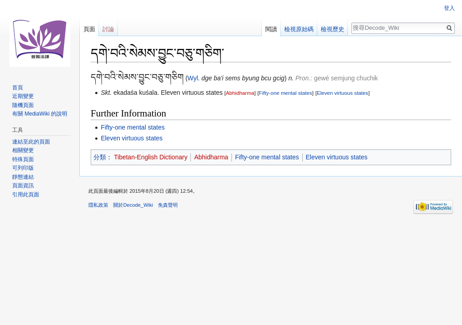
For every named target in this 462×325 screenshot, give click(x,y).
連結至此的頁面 (31, 142)
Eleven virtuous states (342, 93)
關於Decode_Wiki (133, 205)
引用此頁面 (25, 194)
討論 (108, 29)
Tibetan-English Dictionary (151, 157)
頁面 (89, 29)
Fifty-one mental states (285, 93)
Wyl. (194, 78)
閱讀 (271, 29)
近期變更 (23, 96)
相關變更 (23, 150)
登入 (449, 8)
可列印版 (23, 168)
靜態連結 (23, 177)
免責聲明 (168, 205)
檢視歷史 (332, 29)
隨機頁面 (23, 105)
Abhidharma (240, 93)
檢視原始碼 (299, 29)
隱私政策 (98, 205)
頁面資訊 (23, 185)
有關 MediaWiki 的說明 (39, 114)
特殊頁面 (23, 159)
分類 (99, 157)
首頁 (17, 87)
